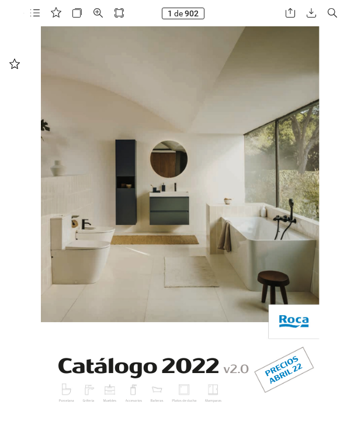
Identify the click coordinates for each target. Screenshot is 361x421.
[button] (35, 13)
